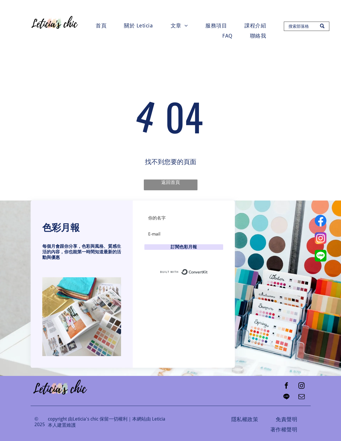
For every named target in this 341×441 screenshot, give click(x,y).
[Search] (306, 26)
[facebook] (286, 386)
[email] (301, 397)
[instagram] (301, 386)
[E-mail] (183, 234)
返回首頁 (170, 182)
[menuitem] (101, 25)
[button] (81, 316)
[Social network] (286, 397)
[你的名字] (183, 218)
